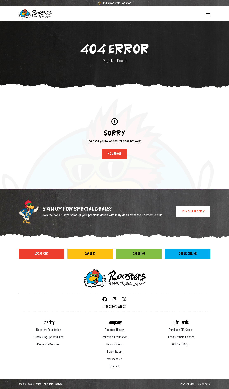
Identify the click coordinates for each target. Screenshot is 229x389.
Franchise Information (114, 337)
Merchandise (114, 359)
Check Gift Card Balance (180, 337)
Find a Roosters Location (115, 3)
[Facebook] (104, 299)
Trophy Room (114, 351)
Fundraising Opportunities (48, 337)
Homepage (114, 153)
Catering (139, 253)
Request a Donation (48, 344)
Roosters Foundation (48, 329)
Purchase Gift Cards (180, 329)
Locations (41, 253)
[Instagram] (114, 299)
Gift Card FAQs (180, 344)
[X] (124, 299)
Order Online (188, 253)
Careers (90, 253)
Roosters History (114, 329)
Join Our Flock (193, 211)
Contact (114, 366)
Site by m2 (204, 384)
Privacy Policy (187, 384)
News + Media (114, 344)
